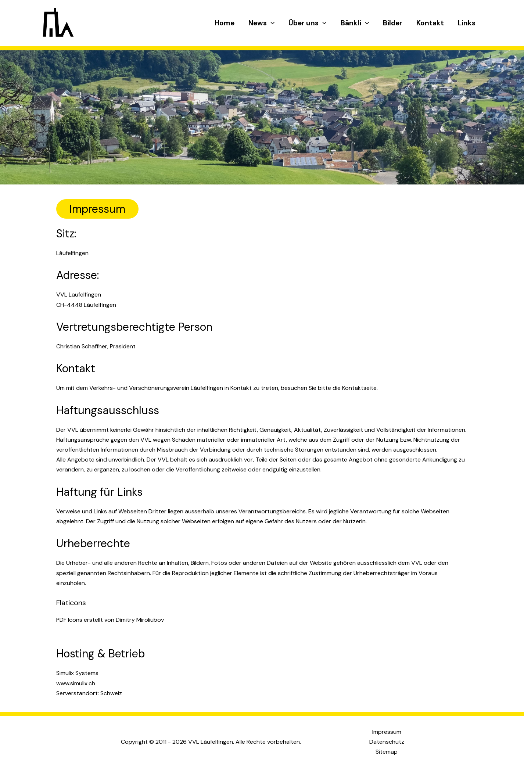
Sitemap (387, 752)
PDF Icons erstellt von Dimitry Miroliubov (110, 620)
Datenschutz (386, 742)
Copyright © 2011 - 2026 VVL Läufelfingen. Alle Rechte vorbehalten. (211, 742)
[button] (270, 23)
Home (224, 23)
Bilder (392, 23)
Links (466, 23)
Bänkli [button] (355, 23)
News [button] (261, 23)
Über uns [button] (307, 23)
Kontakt (430, 23)
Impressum (386, 732)
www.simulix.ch (75, 683)
